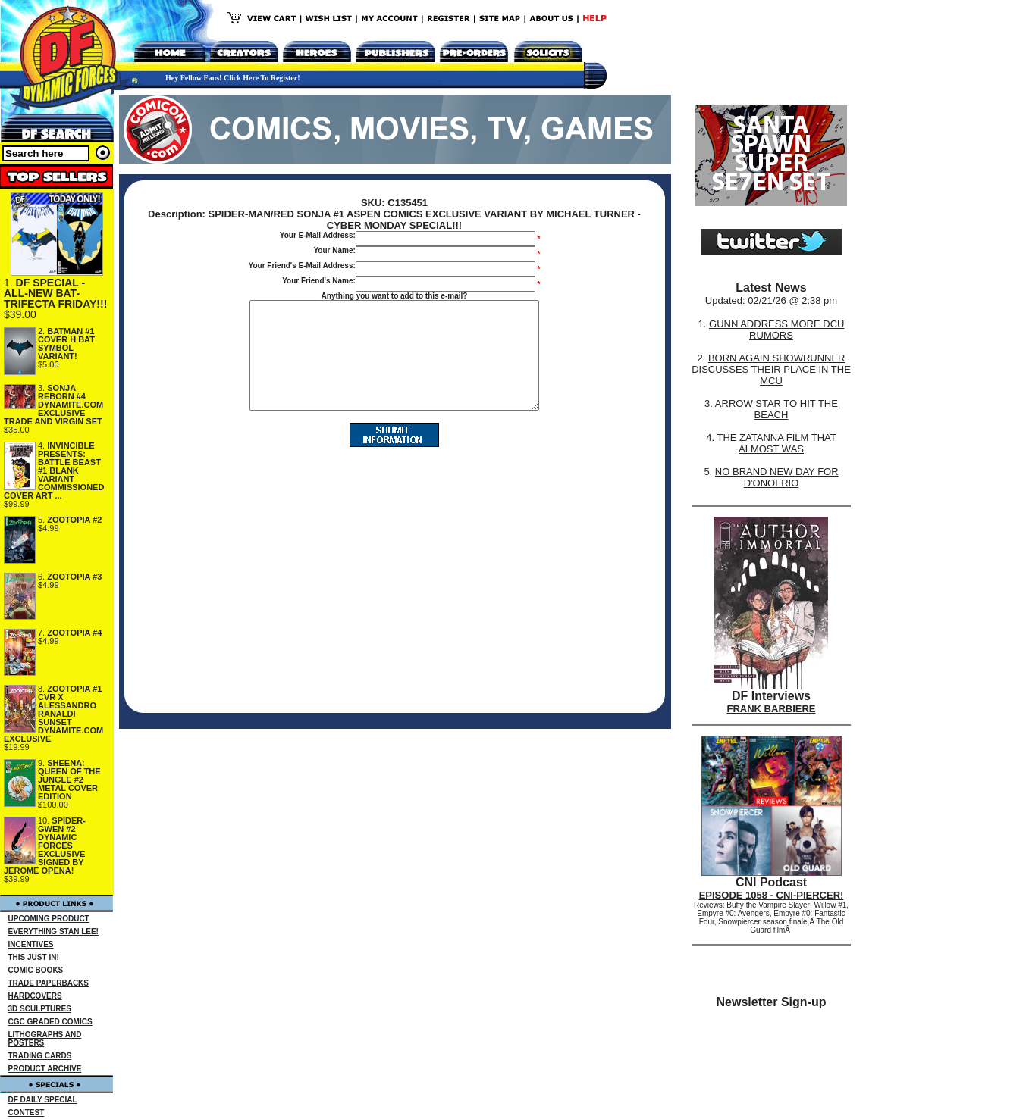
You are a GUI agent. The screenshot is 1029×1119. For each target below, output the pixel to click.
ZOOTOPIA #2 (74, 519)
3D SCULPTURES (39, 1009)
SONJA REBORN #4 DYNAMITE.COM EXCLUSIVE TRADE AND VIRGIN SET (53, 404)
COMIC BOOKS (36, 970)
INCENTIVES (31, 944)
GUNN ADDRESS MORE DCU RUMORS (776, 329)
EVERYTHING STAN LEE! (53, 931)
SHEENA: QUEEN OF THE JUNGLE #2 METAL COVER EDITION (69, 779)
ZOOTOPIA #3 (74, 576)
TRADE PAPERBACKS (48, 983)
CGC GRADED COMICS (50, 1021)
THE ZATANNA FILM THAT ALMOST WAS (776, 443)
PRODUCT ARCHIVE (45, 1068)
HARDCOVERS (35, 996)
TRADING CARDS (40, 1056)
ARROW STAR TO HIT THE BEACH (776, 409)
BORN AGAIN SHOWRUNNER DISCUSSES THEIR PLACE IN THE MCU (771, 369)
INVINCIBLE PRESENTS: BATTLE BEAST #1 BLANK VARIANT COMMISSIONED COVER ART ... (54, 470)
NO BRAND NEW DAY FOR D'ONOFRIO (777, 477)
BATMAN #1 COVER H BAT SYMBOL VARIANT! (66, 344)
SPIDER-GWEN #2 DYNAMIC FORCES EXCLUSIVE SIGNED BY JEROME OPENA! (45, 845)
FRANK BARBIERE (771, 708)
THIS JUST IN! (33, 957)
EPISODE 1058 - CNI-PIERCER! (771, 895)
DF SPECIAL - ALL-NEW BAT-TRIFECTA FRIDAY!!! (55, 293)
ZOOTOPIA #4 (74, 632)
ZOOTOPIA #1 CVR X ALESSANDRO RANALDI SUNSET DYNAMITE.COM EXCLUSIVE (53, 713)
